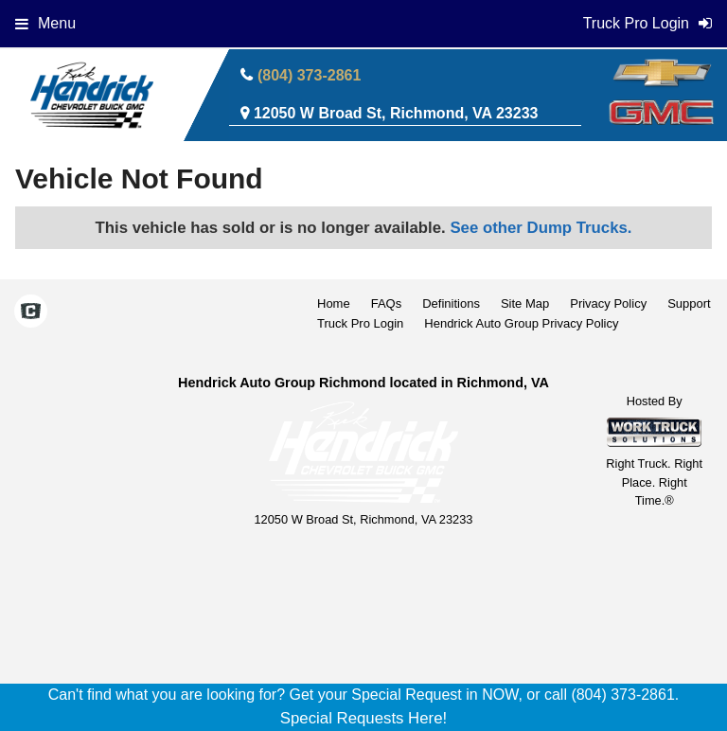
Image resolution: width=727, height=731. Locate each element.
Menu (45, 23)
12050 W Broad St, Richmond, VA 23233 (396, 113)
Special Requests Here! (363, 718)
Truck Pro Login (360, 323)
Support (689, 303)
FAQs (386, 303)
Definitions (451, 303)
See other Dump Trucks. (540, 228)
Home (333, 303)
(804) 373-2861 (309, 75)
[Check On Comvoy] (30, 313)
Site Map (525, 303)
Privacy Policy (608, 303)
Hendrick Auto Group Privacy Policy (521, 323)
